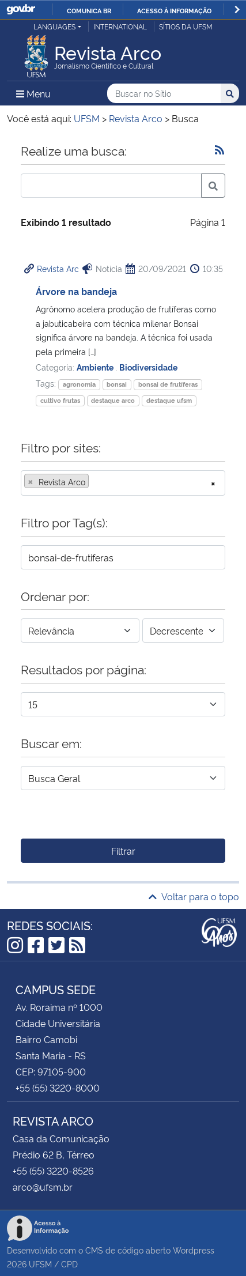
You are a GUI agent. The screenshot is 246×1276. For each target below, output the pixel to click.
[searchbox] (95, 482)
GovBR (20, 9)
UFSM (40, 1263)
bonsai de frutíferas (168, 384)
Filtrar (123, 850)
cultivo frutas (60, 400)
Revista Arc (58, 268)
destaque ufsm (169, 400)
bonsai (117, 384)
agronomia (79, 384)
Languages (54, 26)
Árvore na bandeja (76, 291)
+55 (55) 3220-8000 (58, 1087)
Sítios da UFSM (186, 26)
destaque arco (113, 400)
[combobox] (123, 483)
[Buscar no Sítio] (164, 94)
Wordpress (193, 1249)
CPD (69, 1263)
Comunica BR (89, 10)
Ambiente (96, 366)
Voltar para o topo (194, 896)
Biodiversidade (148, 366)
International (120, 26)
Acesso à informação (174, 10)
